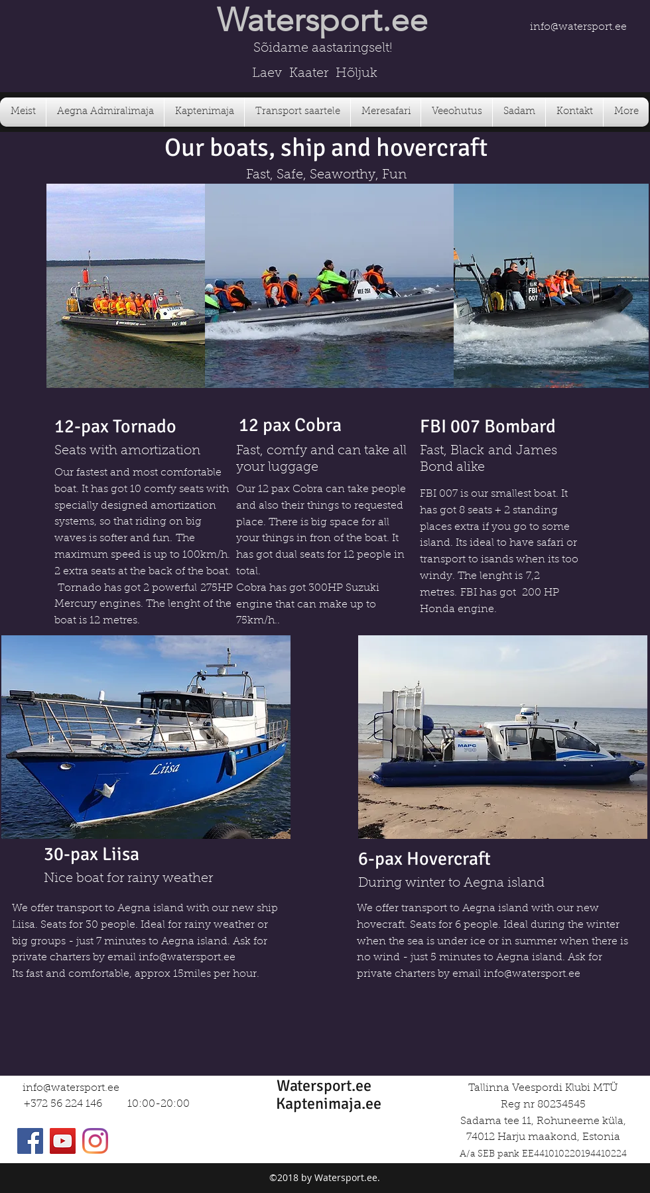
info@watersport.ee (578, 27)
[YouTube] (63, 1141)
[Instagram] (95, 1141)
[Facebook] (30, 1141)
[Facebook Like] (579, 12)
